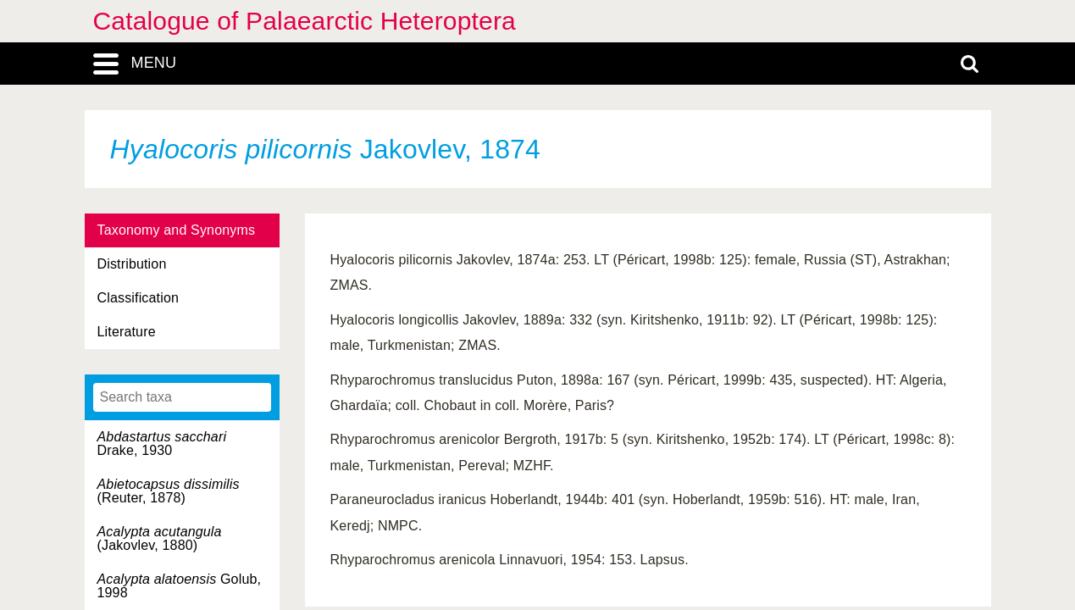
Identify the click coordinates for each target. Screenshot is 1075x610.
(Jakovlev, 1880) (159, 538)
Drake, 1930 (162, 444)
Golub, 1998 (179, 586)
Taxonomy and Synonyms (176, 230)
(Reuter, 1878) (168, 491)
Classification (138, 298)
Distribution (132, 264)
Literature (126, 331)
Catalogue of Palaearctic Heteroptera (304, 21)
